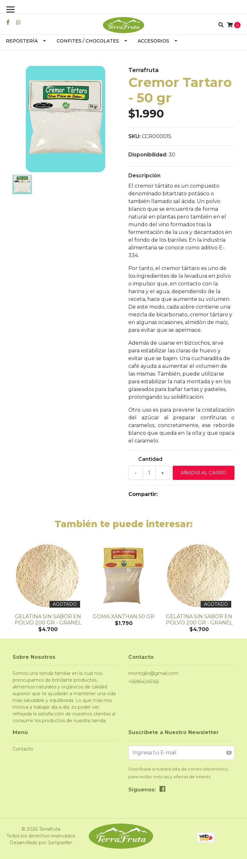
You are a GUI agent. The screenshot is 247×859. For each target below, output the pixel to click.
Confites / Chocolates (88, 41)
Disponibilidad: (147, 155)
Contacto (23, 749)
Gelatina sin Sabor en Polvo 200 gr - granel (48, 619)
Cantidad (150, 459)
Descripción (144, 176)
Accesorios (153, 41)
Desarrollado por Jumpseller (41, 842)
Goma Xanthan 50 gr (123, 616)
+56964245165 (143, 682)
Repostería (22, 41)
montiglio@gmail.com (153, 673)
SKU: (134, 136)
